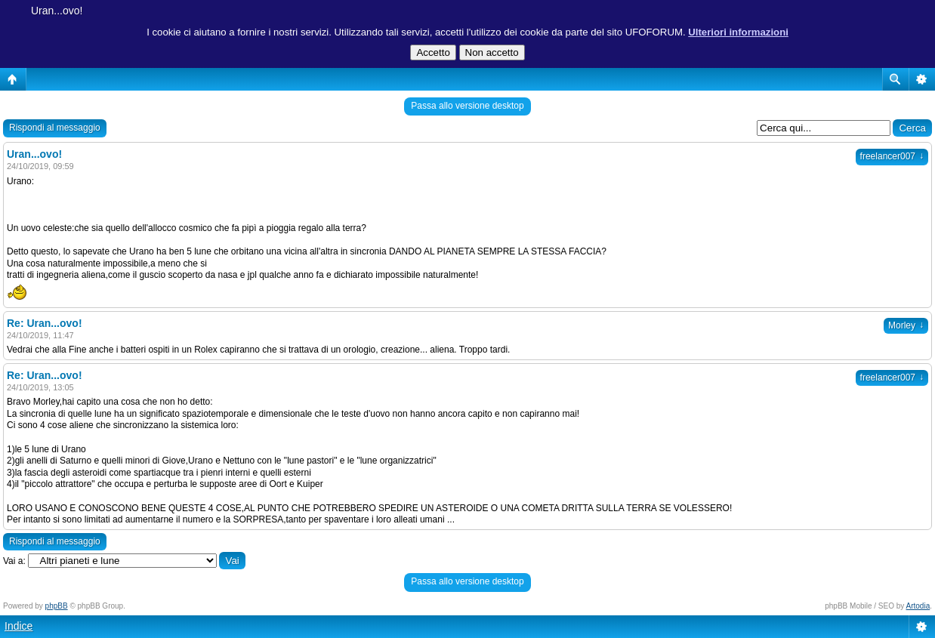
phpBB (56, 606)
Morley (906, 325)
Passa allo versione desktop (467, 105)
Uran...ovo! (56, 11)
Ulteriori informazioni (738, 32)
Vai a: (14, 561)
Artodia (918, 606)
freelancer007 (892, 156)
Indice (18, 626)
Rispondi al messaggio (54, 127)
